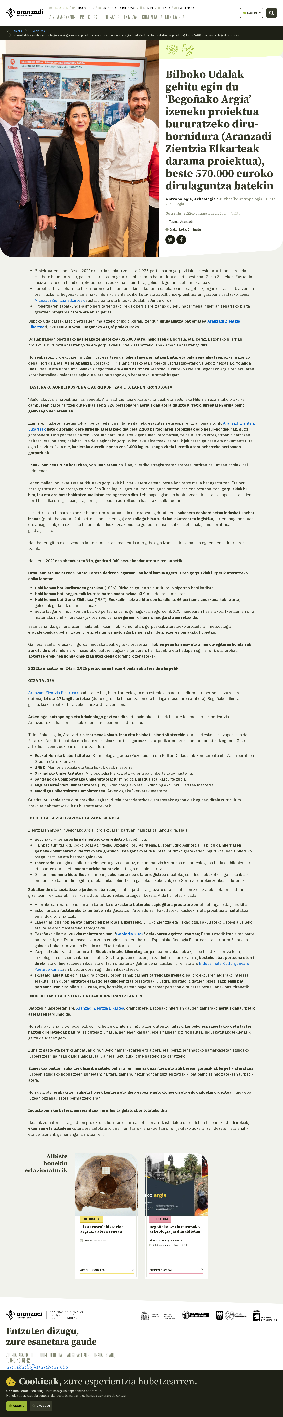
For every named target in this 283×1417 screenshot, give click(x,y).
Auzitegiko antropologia (240, 199)
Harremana (184, 8)
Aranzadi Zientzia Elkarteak (60, 300)
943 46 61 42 (20, 1360)
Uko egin (41, 1406)
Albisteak (58, 8)
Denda (164, 8)
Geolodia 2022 (129, 934)
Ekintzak (131, 17)
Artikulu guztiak (93, 1270)
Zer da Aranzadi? (62, 17)
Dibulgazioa (110, 17)
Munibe (147, 8)
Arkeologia (205, 199)
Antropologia (178, 199)
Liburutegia (83, 8)
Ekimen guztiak (161, 1270)
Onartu (17, 1406)
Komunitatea (152, 17)
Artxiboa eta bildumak (117, 8)
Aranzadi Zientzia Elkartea (100, 1008)
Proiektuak (88, 17)
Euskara (250, 13)
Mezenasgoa (174, 17)
